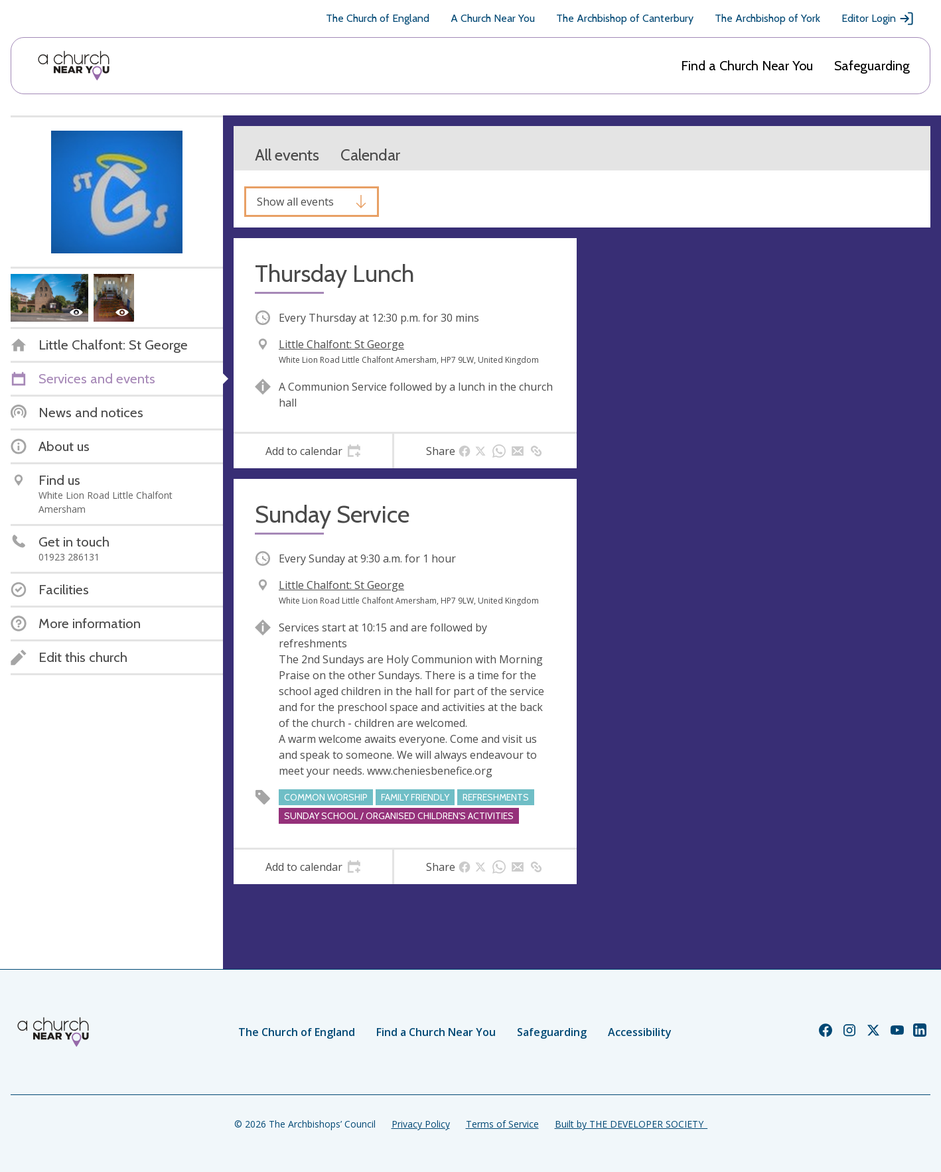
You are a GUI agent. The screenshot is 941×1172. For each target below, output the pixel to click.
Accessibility (640, 1032)
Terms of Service (502, 1124)
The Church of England (377, 18)
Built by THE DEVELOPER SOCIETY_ (631, 1124)
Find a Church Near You (747, 66)
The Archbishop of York (767, 18)
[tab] (313, 451)
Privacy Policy (421, 1124)
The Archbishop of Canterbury (624, 18)
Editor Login (877, 19)
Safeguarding (872, 66)
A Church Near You (493, 18)
